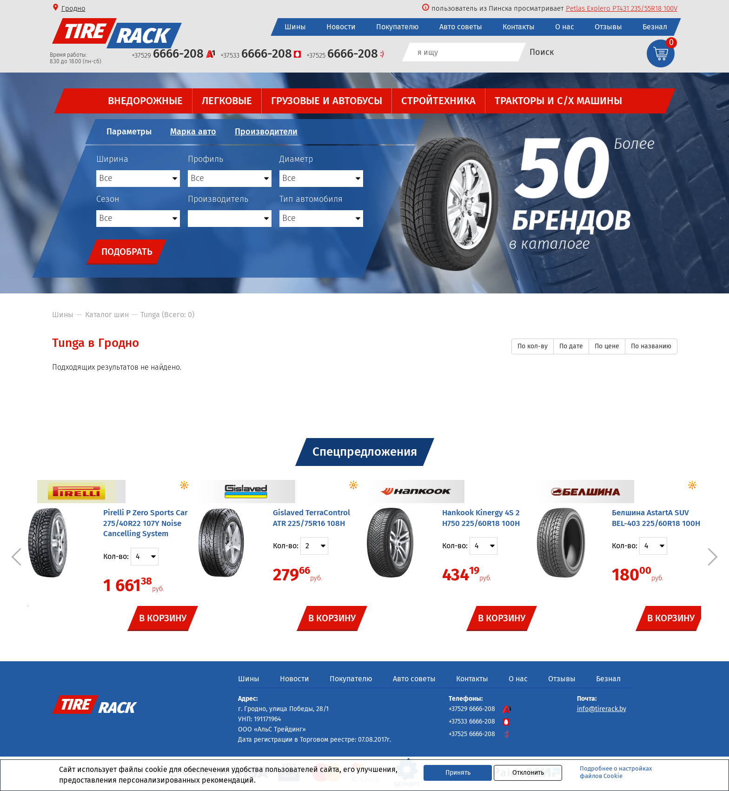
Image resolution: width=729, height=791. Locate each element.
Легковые (226, 100)
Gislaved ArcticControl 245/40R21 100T (619, 8)
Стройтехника (438, 100)
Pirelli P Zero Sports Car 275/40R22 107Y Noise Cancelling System (145, 523)
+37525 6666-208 (480, 734)
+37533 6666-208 (480, 721)
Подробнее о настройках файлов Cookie (616, 772)
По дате (571, 346)
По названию (651, 346)
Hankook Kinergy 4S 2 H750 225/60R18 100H (481, 518)
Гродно (73, 8)
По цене (607, 346)
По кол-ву (532, 346)
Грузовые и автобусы (326, 100)
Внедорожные (144, 100)
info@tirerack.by (601, 709)
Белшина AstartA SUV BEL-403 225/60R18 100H (656, 518)
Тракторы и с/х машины (558, 100)
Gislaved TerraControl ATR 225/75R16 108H (311, 518)
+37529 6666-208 (480, 709)
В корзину (162, 617)
